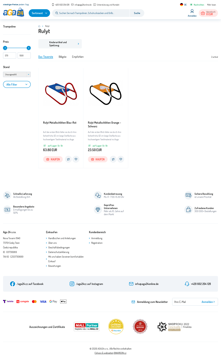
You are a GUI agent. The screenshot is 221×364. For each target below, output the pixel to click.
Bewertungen (54, 265)
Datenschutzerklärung (58, 252)
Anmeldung (96, 238)
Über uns (52, 242)
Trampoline (9, 26)
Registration (97, 242)
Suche (137, 13)
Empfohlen (78, 56)
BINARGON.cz (120, 352)
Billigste (62, 56)
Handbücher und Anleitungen (62, 238)
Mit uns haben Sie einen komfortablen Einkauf (66, 259)
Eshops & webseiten (104, 352)
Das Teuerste (45, 56)
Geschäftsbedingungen (59, 247)
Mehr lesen (211, 4)
